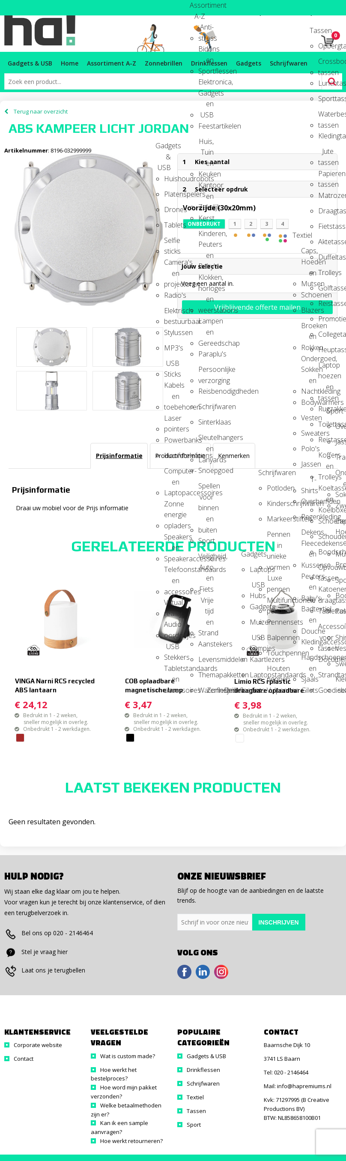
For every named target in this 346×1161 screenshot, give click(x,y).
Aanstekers (206, 644)
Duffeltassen (326, 257)
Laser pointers (171, 420)
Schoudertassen (326, 536)
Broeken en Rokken (308, 328)
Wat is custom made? (127, 1056)
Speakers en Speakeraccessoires (171, 539)
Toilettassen (326, 424)
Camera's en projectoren (171, 264)
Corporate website (38, 1045)
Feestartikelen (206, 126)
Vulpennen (274, 690)
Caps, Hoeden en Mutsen (308, 253)
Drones (171, 209)
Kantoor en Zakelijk (206, 187)
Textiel (300, 235)
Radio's (171, 295)
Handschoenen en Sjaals (308, 659)
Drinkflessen (231, 690)
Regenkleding (308, 516)
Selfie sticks (171, 243)
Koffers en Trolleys (326, 457)
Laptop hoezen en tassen (326, 367)
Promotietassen (326, 318)
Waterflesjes (206, 690)
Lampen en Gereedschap (206, 323)
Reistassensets (326, 303)
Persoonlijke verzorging (206, 372)
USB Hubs (257, 587)
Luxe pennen (274, 580)
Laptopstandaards (257, 674)
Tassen (317, 30)
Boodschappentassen (326, 552)
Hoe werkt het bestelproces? (114, 1074)
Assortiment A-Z (197, 7)
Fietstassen (326, 226)
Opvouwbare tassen (326, 570)
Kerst (206, 218)
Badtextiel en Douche (308, 611)
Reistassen (326, 439)
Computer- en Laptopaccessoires (171, 473)
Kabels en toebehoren (171, 387)
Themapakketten (206, 674)
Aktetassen (326, 241)
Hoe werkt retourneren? (131, 1141)
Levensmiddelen (206, 659)
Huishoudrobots (171, 178)
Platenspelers (171, 194)
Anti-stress (206, 29)
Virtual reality (171, 605)
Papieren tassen (326, 176)
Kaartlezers (257, 659)
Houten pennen (274, 671)
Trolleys (326, 272)
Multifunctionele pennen (274, 602)
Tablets (171, 225)
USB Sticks (171, 366)
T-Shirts (308, 482)
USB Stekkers (171, 649)
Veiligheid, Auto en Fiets (206, 558)
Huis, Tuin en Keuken (206, 144)
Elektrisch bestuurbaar (171, 313)
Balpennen (274, 637)
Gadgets (249, 554)
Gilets (308, 690)
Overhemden (308, 501)
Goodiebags (326, 690)
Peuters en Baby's (308, 579)
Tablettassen (326, 611)
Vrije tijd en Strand (206, 602)
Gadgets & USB (163, 148)
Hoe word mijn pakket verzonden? (124, 1091)
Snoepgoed (206, 470)
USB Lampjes (257, 640)
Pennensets (274, 622)
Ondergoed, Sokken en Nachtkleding (308, 361)
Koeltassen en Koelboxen (326, 490)
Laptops (257, 569)
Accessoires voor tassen (326, 629)
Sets (258, 690)
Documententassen (326, 659)
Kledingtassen (326, 136)
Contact (23, 1058)
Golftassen (326, 288)
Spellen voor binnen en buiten (206, 488)
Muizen (257, 622)
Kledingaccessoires (308, 641)
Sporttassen (326, 98)
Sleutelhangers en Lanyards (206, 440)
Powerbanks (171, 440)
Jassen (308, 464)
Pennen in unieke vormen (274, 537)
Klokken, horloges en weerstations (206, 279)
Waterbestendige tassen (326, 116)
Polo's (308, 448)
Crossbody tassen (326, 64)
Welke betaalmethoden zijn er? (126, 1109)
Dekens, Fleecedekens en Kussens (308, 534)
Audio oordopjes (171, 626)
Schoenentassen (326, 521)
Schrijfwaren (206, 406)
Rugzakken (326, 408)
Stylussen (171, 332)
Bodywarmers (308, 402)
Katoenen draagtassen (326, 591)
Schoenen (308, 294)
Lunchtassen (326, 83)
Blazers (308, 310)
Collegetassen (326, 334)
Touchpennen (274, 653)
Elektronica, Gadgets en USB (206, 84)
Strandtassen (326, 674)
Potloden (274, 488)
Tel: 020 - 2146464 (286, 1072)
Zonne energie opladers (171, 506)
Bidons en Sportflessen (206, 51)
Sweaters (308, 433)
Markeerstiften (274, 519)
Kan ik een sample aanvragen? (119, 1127)
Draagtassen (326, 210)
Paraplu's (206, 354)
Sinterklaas (206, 422)
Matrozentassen (326, 195)
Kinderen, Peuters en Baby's (206, 236)
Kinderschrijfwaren (274, 503)
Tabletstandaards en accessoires (171, 671)
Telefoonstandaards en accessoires (171, 572)
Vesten (308, 417)
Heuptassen (326, 349)
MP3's (171, 348)
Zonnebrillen (214, 690)
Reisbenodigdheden (206, 391)
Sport (206, 540)
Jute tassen (326, 154)
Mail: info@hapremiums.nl (297, 1086)
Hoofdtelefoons (171, 455)
